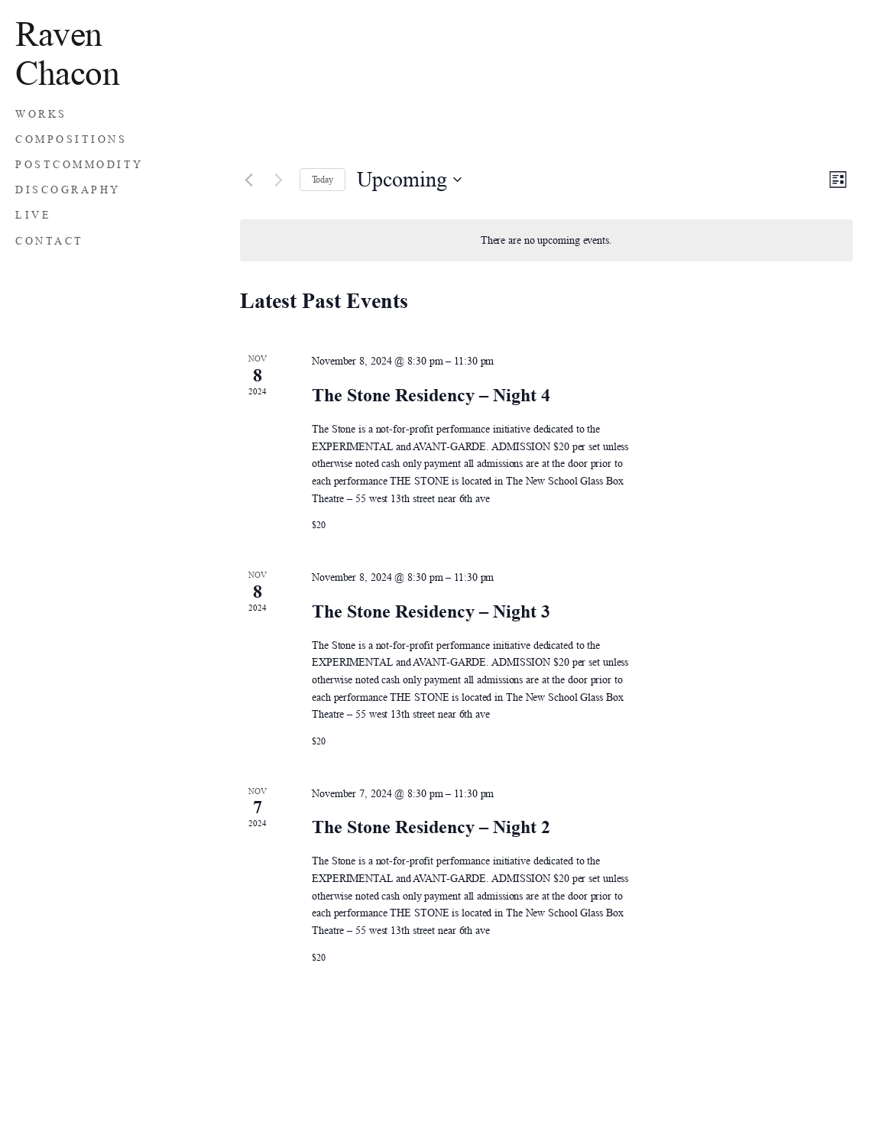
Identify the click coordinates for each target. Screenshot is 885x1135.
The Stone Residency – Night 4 (431, 395)
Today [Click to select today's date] (323, 179)
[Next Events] (279, 179)
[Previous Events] (249, 179)
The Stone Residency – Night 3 (431, 611)
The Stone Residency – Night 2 (431, 827)
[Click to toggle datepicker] (409, 179)
